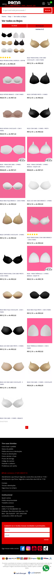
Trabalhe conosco (8, 503)
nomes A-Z (40, 29)
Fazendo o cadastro (8, 463)
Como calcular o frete (9, 456)
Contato (4, 483)
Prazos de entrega (8, 459)
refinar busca (14, 26)
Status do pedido (7, 449)
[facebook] (22, 548)
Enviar (46, 539)
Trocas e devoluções (9, 486)
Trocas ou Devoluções (9, 454)
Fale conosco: (14, 473)
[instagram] (28, 548)
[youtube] (34, 548)
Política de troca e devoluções (12, 451)
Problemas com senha (9, 466)
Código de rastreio (8, 461)
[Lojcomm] (34, 572)
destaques (40, 26)
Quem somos (6, 498)
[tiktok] (45, 548)
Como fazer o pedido (9, 447)
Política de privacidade (9, 500)
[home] (14, 3)
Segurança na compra (9, 488)
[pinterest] (40, 548)
